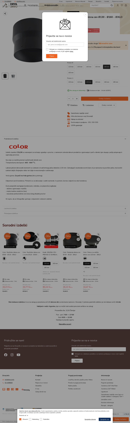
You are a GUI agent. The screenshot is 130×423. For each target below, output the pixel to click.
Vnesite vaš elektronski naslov (56, 41)
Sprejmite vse (104, 419)
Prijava (51, 56)
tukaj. (71, 51)
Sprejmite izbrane (90, 419)
